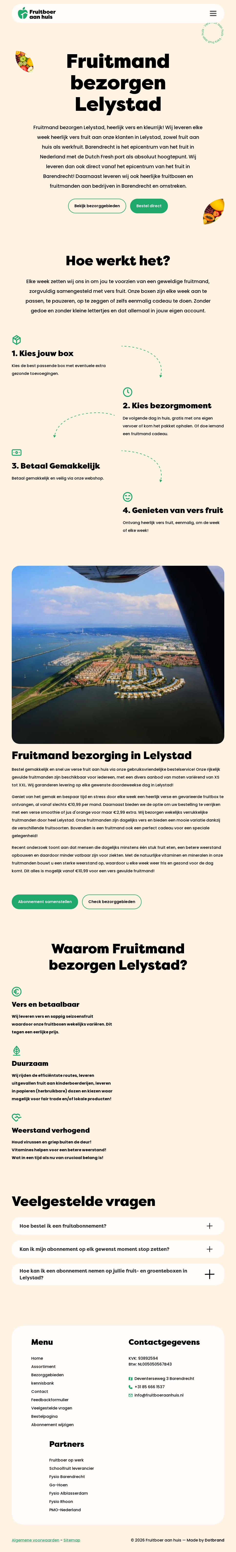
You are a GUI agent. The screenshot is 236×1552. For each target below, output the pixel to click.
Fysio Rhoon (61, 1501)
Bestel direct (149, 206)
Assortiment (43, 1366)
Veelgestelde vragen (51, 1408)
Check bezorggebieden (111, 901)
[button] (213, 13)
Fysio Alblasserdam (68, 1493)
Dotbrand (214, 1540)
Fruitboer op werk (66, 1460)
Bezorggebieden (47, 1375)
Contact (39, 1391)
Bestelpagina (44, 1416)
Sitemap (71, 1540)
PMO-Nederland (65, 1510)
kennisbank (42, 1383)
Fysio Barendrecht (67, 1477)
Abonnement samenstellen (45, 901)
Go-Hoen (58, 1485)
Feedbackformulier (50, 1400)
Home (37, 1358)
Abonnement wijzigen (52, 1425)
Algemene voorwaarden (35, 1540)
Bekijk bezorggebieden (97, 206)
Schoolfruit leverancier (71, 1468)
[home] (37, 13)
